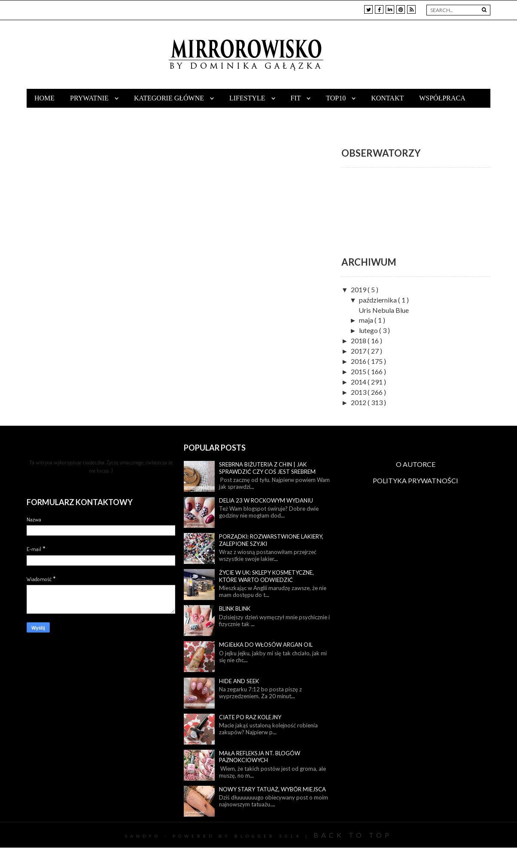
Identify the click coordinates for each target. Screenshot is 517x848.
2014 (359, 382)
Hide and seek (239, 681)
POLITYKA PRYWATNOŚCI (415, 480)
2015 (359, 371)
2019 (359, 289)
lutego (369, 330)
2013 (359, 392)
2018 (359, 340)
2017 (359, 351)
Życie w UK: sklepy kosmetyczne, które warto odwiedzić (266, 576)
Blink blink (234, 608)
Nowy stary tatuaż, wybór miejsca (272, 789)
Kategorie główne (170, 98)
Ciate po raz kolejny (250, 717)
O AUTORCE (415, 464)
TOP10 (336, 98)
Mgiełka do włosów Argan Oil (266, 644)
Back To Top (352, 835)
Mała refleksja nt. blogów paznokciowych (259, 757)
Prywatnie (90, 98)
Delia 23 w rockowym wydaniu (266, 500)
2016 (359, 361)
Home (44, 98)
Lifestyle (248, 98)
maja (366, 320)
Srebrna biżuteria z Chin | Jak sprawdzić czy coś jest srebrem (267, 468)
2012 (359, 402)
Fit (297, 98)
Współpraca (442, 98)
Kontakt (387, 98)
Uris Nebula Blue (384, 310)
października (378, 300)
